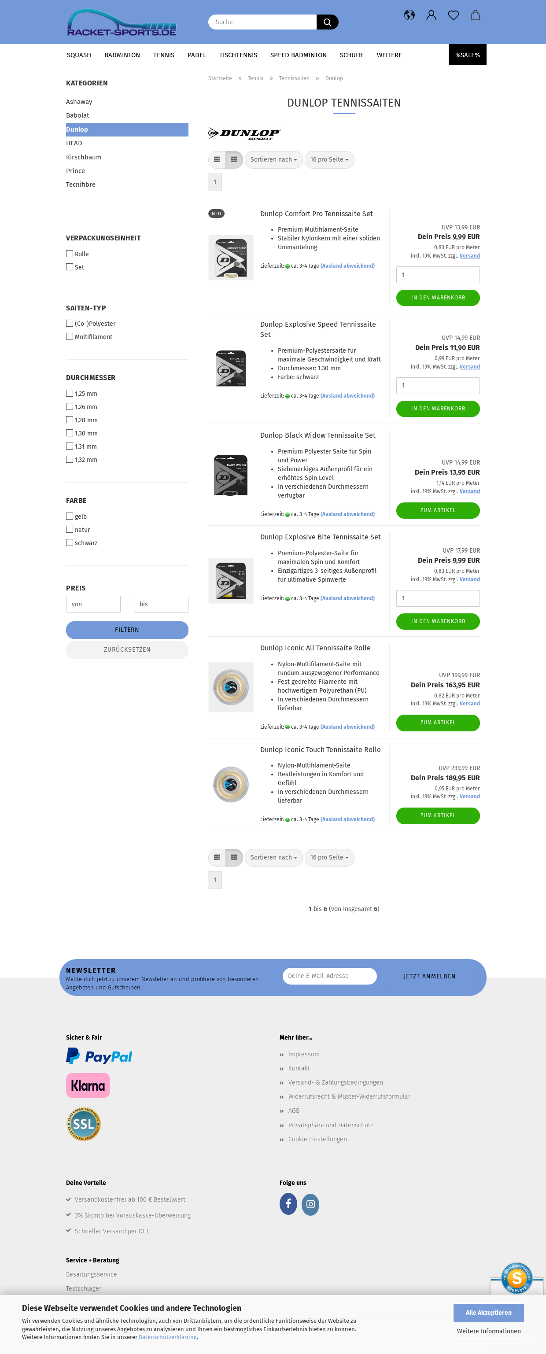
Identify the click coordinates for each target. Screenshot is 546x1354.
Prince (75, 171)
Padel (197, 55)
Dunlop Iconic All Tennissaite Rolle (315, 648)
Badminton (122, 55)
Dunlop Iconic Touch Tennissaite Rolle (320, 749)
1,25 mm (81, 394)
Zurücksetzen (127, 649)
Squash (79, 55)
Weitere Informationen (489, 1331)
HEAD (74, 143)
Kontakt (299, 1068)
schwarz (81, 543)
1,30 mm (82, 433)
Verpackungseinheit (103, 238)
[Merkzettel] (454, 15)
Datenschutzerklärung (168, 1337)
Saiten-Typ (86, 308)
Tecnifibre (81, 184)
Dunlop (77, 129)
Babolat (77, 115)
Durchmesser (91, 377)
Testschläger (83, 1288)
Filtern (127, 630)
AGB (293, 1110)
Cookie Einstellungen (317, 1139)
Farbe (76, 500)
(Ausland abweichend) (348, 266)
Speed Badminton (298, 55)
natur (78, 530)
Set (75, 267)
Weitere (389, 55)
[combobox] (274, 160)
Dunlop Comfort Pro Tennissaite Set (316, 214)
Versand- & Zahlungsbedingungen (335, 1082)
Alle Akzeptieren (489, 1313)
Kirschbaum (84, 157)
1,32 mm (81, 460)
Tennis (163, 55)
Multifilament (89, 337)
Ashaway (79, 102)
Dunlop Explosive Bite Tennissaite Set (320, 537)
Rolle (77, 254)
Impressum (304, 1054)
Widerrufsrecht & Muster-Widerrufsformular (349, 1096)
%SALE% (467, 55)
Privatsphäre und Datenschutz (330, 1125)
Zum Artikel (438, 510)
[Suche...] (328, 22)
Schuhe (352, 55)
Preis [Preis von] (76, 588)
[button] (409, 15)
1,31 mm (81, 446)
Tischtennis (238, 55)
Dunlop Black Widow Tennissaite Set (318, 435)
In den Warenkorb (438, 298)
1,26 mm (81, 407)
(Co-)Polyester (90, 324)
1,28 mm (82, 420)
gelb (76, 516)
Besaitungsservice (91, 1274)
